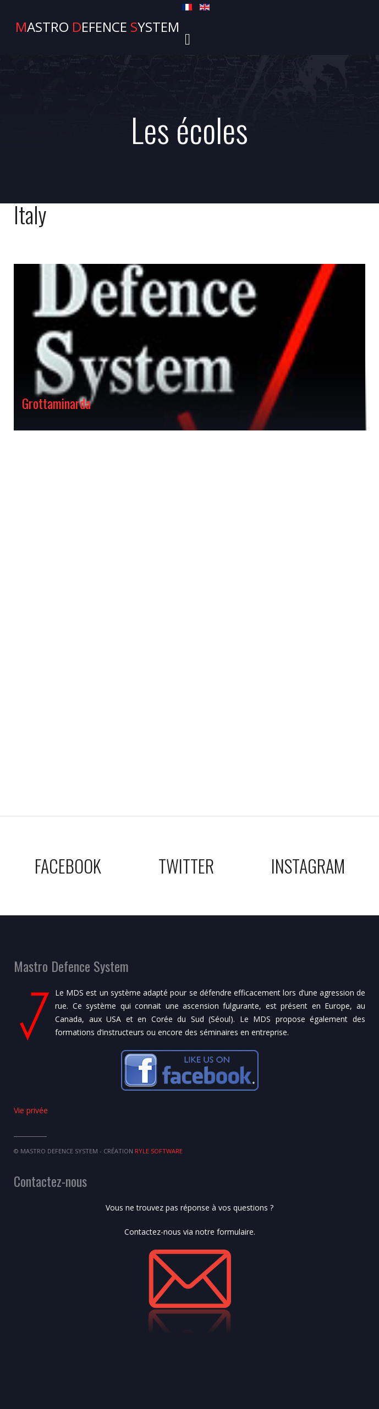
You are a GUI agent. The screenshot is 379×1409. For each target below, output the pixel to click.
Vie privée (31, 1110)
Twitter (186, 865)
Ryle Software (159, 1151)
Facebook (68, 865)
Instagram (308, 865)
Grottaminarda (56, 403)
